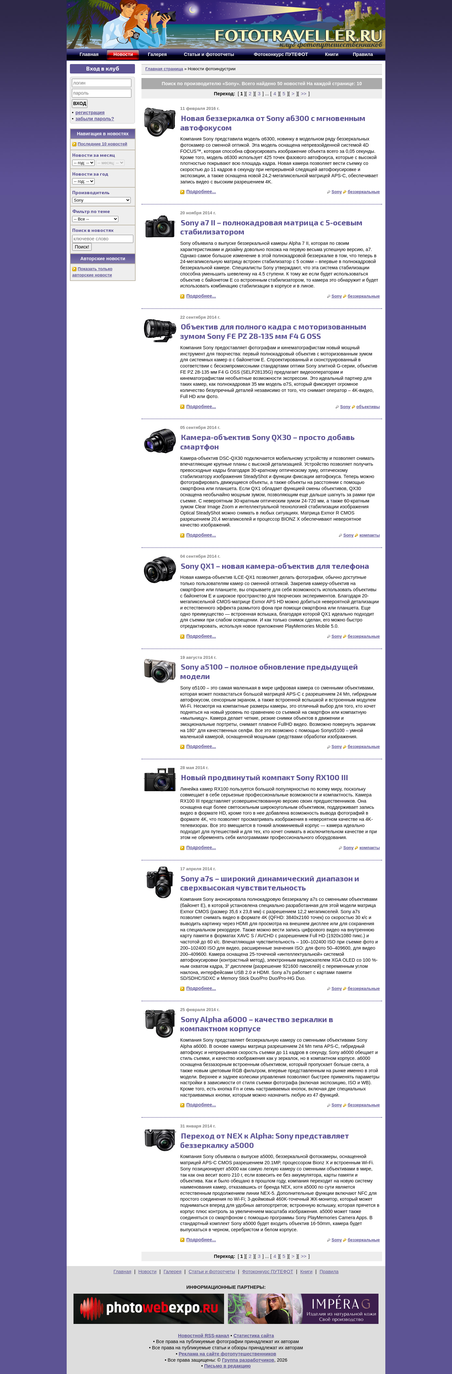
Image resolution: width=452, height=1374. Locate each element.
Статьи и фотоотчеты (212, 1271)
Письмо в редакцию (227, 1365)
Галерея (172, 1271)
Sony (337, 191)
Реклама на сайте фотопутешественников (227, 1353)
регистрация (90, 112)
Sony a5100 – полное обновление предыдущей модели (269, 671)
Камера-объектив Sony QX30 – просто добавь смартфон (267, 441)
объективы (368, 406)
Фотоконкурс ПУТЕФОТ (267, 1271)
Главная (122, 1271)
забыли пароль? (94, 118)
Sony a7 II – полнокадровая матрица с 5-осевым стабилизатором (271, 227)
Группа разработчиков (248, 1360)
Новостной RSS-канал (203, 1335)
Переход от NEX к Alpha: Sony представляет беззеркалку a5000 (264, 1140)
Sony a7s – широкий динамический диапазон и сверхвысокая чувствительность (269, 883)
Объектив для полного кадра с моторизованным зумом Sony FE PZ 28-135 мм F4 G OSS (273, 331)
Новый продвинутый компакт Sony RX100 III (264, 777)
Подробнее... (201, 191)
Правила (329, 1271)
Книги (306, 1271)
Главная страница (164, 68)
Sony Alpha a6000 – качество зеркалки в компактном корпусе (256, 1023)
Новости (147, 1271)
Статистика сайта (253, 1335)
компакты (369, 535)
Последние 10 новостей (102, 143)
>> (303, 93)
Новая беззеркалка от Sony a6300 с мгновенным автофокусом (273, 122)
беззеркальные (364, 191)
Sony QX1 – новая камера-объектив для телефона (275, 565)
